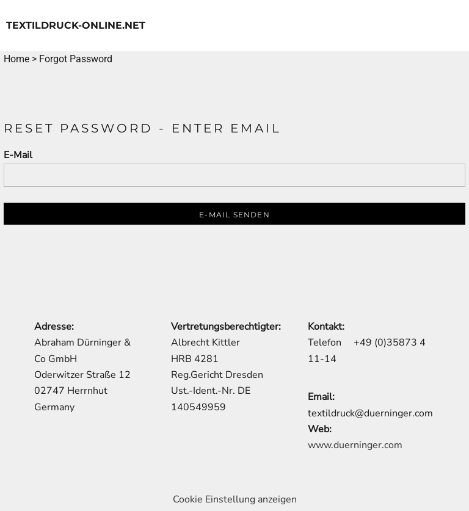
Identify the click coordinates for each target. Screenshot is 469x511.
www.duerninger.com (355, 445)
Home (16, 59)
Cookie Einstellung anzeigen (235, 499)
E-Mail (18, 155)
